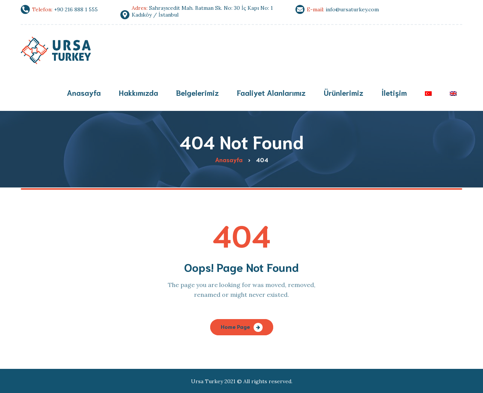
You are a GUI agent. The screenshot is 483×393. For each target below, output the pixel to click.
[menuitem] (428, 93)
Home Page (235, 326)
